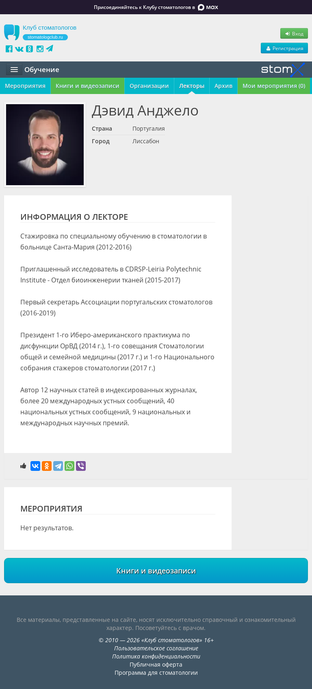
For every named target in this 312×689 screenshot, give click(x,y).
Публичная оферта (156, 664)
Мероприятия (25, 86)
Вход (294, 33)
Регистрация (284, 48)
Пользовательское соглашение (156, 648)
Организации (149, 86)
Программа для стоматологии (156, 672)
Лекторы (191, 86)
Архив (223, 86)
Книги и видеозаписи (87, 86)
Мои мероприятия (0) (274, 86)
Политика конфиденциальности (156, 656)
